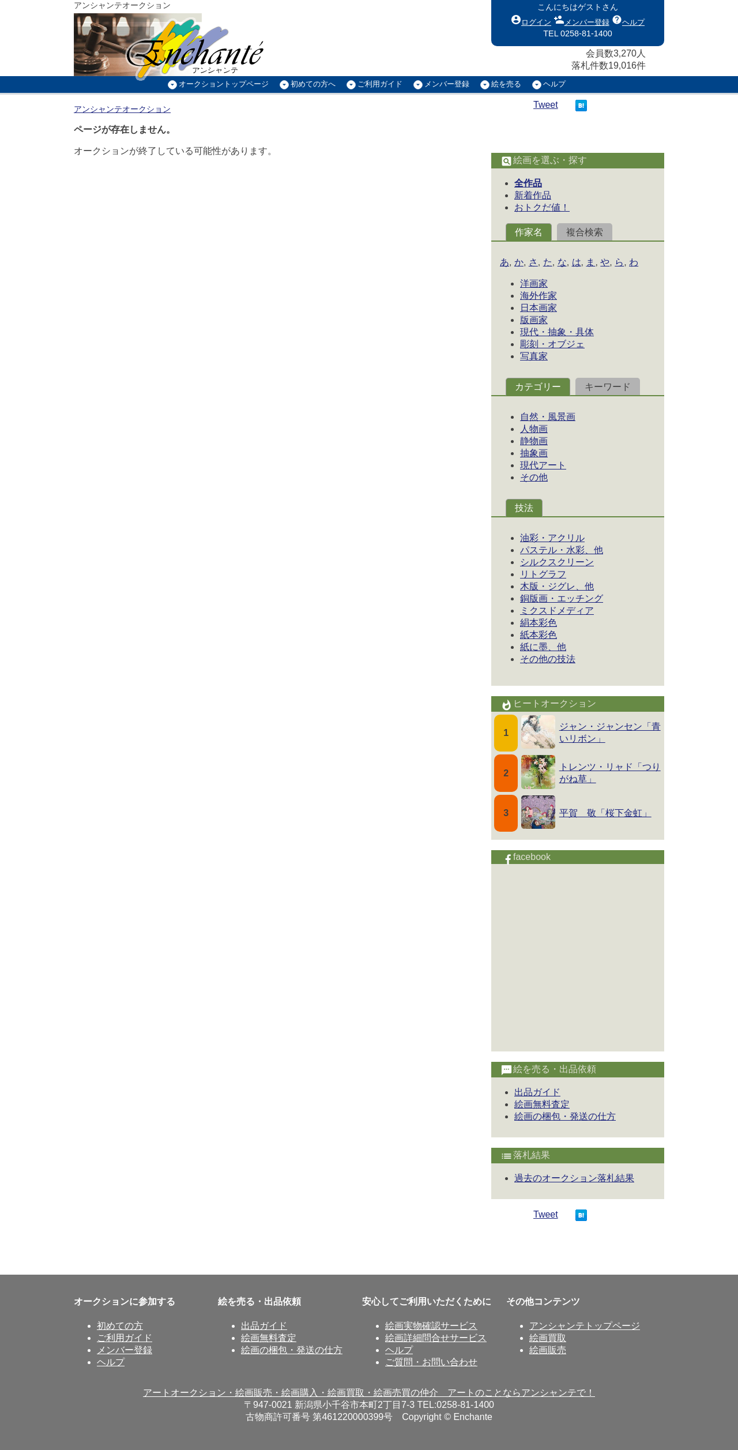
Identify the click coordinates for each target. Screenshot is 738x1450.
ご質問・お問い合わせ (431, 1362)
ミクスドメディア (557, 610)
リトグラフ (543, 574)
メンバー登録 (581, 19)
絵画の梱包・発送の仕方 (565, 1116)
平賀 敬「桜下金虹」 (605, 813)
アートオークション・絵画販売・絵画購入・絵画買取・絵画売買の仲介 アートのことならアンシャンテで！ (369, 1393)
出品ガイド (537, 1092)
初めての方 (120, 1326)
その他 (534, 477)
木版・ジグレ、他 (557, 586)
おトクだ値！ (542, 207)
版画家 (534, 320)
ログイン (531, 19)
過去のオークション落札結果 (574, 1178)
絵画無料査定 (542, 1104)
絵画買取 (547, 1338)
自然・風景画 (547, 417)
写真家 (534, 356)
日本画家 (538, 308)
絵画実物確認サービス (431, 1326)
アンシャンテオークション (122, 109)
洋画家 (534, 283)
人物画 (534, 429)
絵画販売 (547, 1350)
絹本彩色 (538, 623)
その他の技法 (547, 659)
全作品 (528, 183)
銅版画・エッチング (561, 598)
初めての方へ (313, 84)
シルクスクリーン (557, 562)
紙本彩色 (538, 635)
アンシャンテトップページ (584, 1326)
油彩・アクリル (552, 538)
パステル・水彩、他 (561, 550)
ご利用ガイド (379, 84)
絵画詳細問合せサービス (436, 1338)
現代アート (543, 465)
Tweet (545, 105)
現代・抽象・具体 (557, 332)
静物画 (534, 441)
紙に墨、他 (543, 647)
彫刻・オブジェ (552, 344)
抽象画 (534, 453)
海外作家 (538, 295)
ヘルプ (628, 19)
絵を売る (506, 84)
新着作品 (532, 195)
